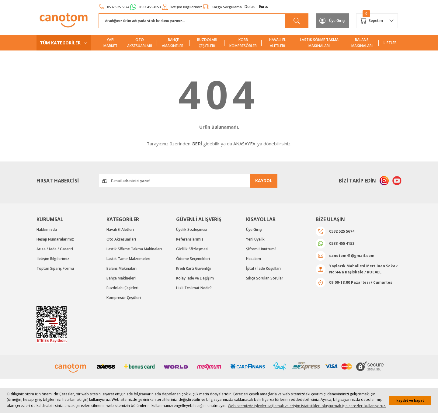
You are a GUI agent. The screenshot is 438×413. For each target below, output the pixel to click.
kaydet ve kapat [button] (410, 400)
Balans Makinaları (121, 268)
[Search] (203, 20)
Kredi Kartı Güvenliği (193, 268)
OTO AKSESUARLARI (139, 42)
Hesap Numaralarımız (55, 239)
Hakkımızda (46, 229)
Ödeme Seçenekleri (193, 258)
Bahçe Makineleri (121, 278)
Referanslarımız (189, 239)
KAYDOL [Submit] (263, 180)
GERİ (197, 144)
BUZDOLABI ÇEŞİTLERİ (207, 42)
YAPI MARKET (110, 42)
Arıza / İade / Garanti (54, 249)
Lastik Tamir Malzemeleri (128, 258)
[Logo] (64, 20)
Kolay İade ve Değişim (195, 278)
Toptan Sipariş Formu (55, 268)
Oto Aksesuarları (121, 239)
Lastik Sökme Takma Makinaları (134, 249)
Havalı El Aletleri (120, 229)
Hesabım (253, 258)
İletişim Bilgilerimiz (52, 258)
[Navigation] (63, 42)
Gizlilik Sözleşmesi (192, 249)
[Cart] (377, 20)
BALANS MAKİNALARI (362, 42)
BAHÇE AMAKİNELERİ (173, 42)
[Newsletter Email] (188, 181)
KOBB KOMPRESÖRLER (243, 42)
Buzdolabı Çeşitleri (122, 287)
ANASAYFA (244, 144)
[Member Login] (332, 20)
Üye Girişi (254, 229)
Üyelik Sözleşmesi (191, 229)
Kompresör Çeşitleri (123, 297)
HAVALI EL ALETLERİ (277, 42)
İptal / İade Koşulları (263, 268)
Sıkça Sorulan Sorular (264, 278)
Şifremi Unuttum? (261, 249)
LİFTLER (390, 42)
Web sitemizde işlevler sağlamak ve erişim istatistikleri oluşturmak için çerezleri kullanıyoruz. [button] (307, 405)
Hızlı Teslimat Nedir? (194, 287)
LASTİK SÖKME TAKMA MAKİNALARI (319, 42)
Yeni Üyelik (255, 239)
